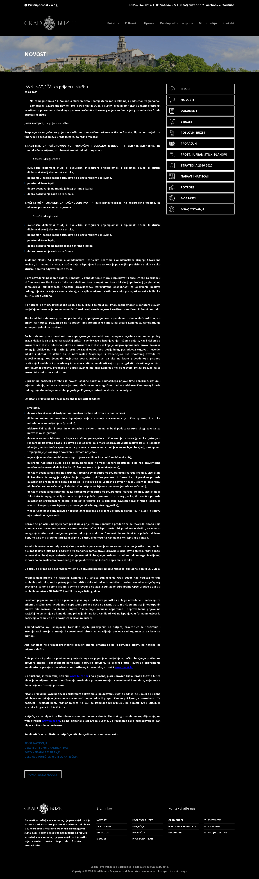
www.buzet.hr (124, 667)
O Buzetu (131, 23)
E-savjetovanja (185, 209)
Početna (113, 23)
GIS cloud (102, 832)
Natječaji (138, 826)
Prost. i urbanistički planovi (197, 154)
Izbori (178, 89)
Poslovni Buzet (186, 132)
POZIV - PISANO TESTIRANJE (42, 752)
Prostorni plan (142, 838)
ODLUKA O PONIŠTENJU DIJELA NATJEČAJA (51, 756)
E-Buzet (179, 122)
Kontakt (229, 23)
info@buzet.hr (190, 5)
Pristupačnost (38, 5)
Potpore (180, 187)
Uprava (149, 23)
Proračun (182, 143)
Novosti (180, 100)
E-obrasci (181, 198)
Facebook (211, 5)
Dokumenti (182, 111)
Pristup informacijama (176, 23)
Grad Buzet (50, 23)
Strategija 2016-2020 (189, 165)
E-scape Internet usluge (172, 871)
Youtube (228, 5)
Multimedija (208, 23)
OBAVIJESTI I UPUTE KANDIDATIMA (46, 747)
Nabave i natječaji (188, 176)
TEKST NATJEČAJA (35, 743)
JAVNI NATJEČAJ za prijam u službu (56, 86)
